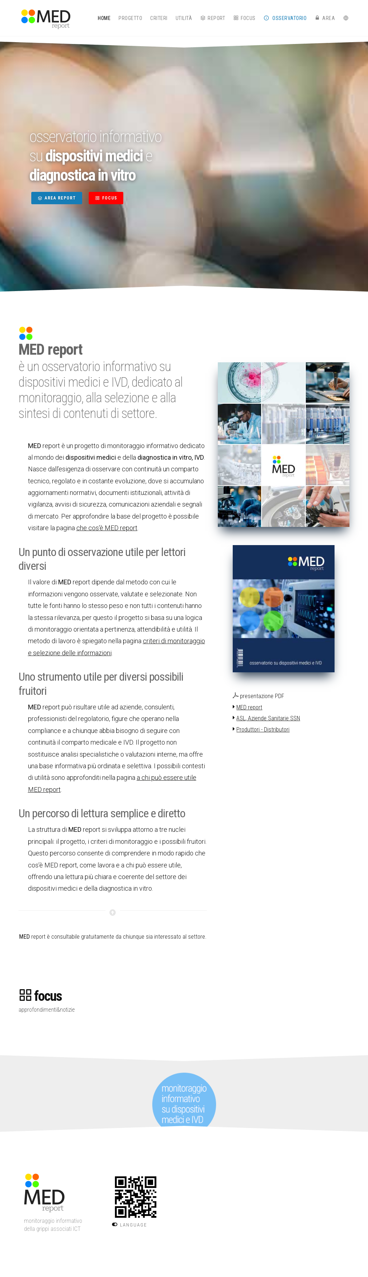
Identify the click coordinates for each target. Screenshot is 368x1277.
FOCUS (106, 198)
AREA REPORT (56, 198)
